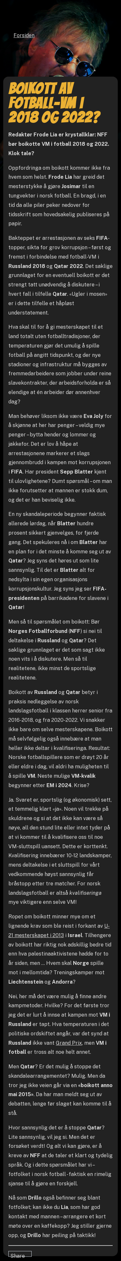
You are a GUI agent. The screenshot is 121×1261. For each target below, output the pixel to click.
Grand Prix (69, 1043)
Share (17, 1255)
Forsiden (24, 35)
